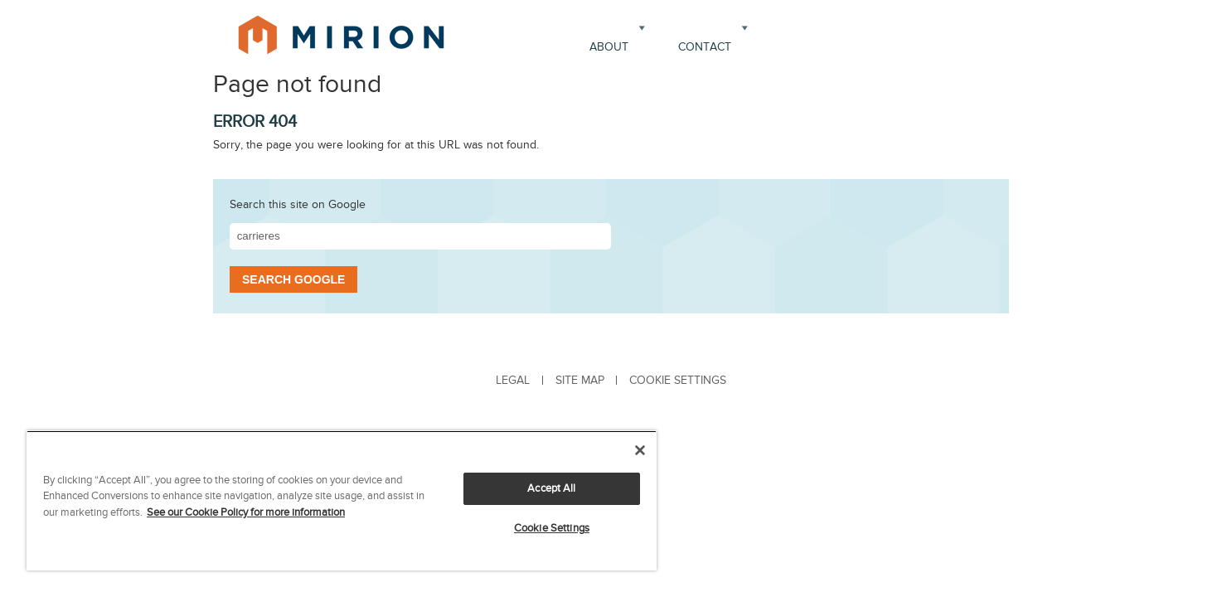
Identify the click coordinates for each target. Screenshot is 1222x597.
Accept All (551, 488)
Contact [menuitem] (704, 47)
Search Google (293, 279)
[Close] (640, 450)
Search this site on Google (298, 204)
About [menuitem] (608, 47)
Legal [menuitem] (513, 380)
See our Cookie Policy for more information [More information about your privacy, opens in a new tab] (246, 512)
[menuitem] (677, 380)
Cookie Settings (551, 528)
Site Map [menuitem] (579, 380)
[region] (342, 500)
